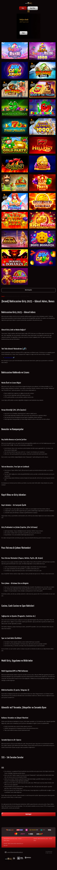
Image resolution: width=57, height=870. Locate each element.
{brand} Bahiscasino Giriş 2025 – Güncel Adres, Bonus (12, 839)
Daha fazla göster (28, 290)
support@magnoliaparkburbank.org (14, 852)
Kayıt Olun (32, 8)
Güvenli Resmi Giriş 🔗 (9, 357)
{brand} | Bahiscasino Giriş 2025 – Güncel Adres (43, 839)
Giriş (23, 8)
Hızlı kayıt (28, 814)
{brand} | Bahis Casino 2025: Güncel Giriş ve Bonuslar (13, 844)
